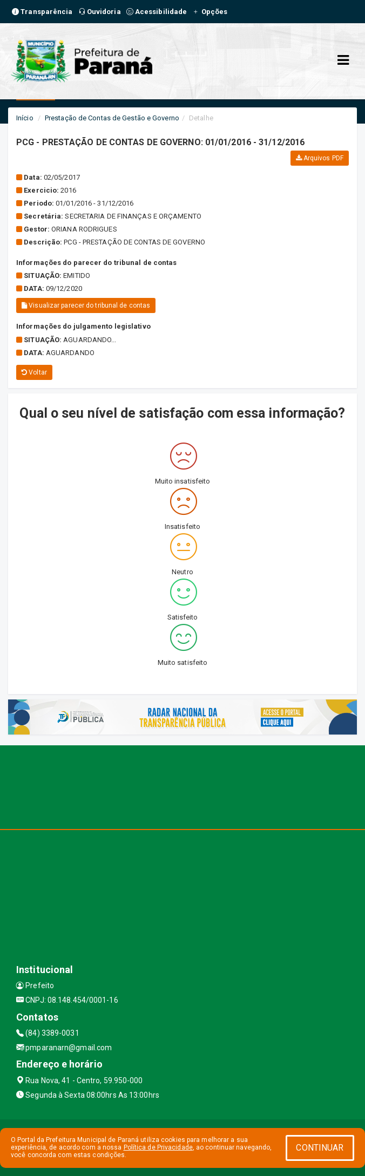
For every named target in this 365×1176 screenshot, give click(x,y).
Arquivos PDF (319, 158)
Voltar (34, 372)
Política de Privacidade (158, 1147)
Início (24, 118)
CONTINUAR (319, 1148)
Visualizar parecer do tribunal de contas (86, 305)
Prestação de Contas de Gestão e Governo (112, 118)
